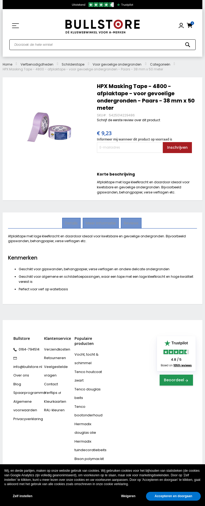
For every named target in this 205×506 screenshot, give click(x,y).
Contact (50, 380)
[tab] (72, 223)
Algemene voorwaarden (23, 399)
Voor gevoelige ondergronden (117, 64)
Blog (16, 380)
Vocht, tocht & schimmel (84, 358)
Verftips (50, 388)
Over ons (20, 372)
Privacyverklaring (26, 411)
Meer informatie (101, 223)
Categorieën (160, 64)
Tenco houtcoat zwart (86, 373)
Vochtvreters (83, 463)
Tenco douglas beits (85, 389)
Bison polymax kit (87, 447)
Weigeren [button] (128, 496)
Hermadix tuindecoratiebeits (88, 435)
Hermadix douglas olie (88, 420)
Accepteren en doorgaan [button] (173, 496)
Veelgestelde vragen (54, 368)
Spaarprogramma (27, 388)
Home (7, 64)
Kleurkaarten (53, 395)
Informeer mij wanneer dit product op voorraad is (134, 139)
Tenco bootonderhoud (86, 404)
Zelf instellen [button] (22, 496)
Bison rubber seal (87, 455)
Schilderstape (73, 64)
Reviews (130, 223)
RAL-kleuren (53, 403)
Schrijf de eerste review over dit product (128, 120)
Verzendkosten (55, 349)
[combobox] (102, 44)
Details (72, 223)
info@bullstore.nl (25, 364)
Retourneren (53, 357)
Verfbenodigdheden (37, 64)
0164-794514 (28, 349)
